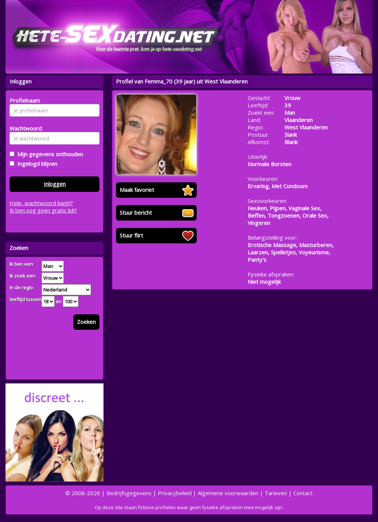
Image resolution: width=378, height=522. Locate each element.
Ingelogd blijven (35, 163)
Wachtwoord (24, 128)
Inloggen (55, 183)
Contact (303, 493)
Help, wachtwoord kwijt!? (41, 203)
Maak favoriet (137, 189)
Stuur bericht (136, 212)
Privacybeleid (175, 493)
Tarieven (276, 493)
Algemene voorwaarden (228, 493)
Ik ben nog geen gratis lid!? (43, 210)
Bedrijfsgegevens (129, 493)
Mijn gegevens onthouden (48, 154)
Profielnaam (24, 100)
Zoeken (86, 321)
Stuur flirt (131, 235)
